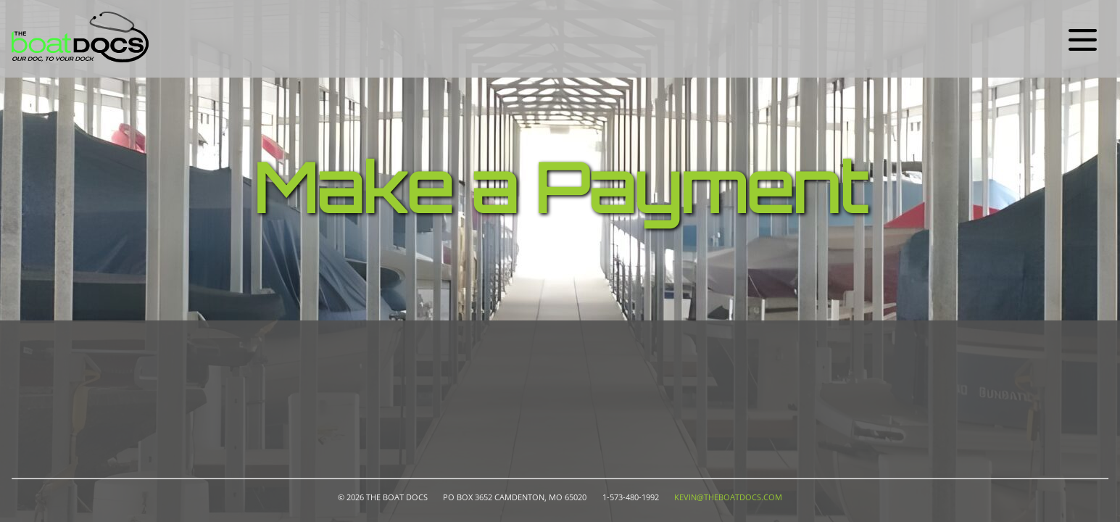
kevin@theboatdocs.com (728, 497)
